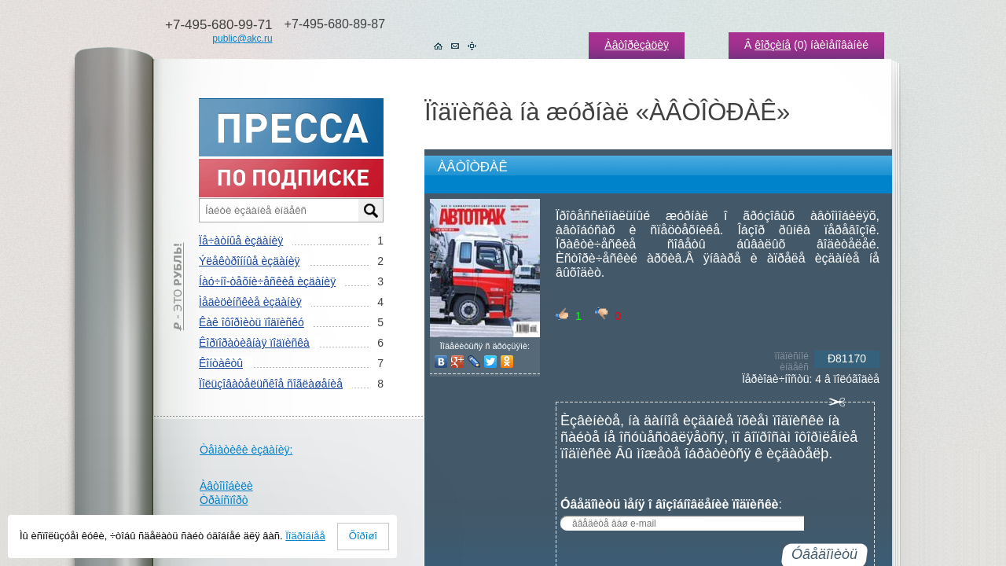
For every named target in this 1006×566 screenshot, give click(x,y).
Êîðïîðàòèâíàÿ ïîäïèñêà (254, 342)
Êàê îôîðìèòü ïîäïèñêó (251, 322)
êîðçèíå (772, 45)
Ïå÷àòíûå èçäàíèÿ (241, 240)
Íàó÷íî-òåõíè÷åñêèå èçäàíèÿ (267, 281)
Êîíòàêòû (221, 363)
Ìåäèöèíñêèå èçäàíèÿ (250, 302)
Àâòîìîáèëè (226, 486)
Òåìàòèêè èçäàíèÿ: (246, 449)
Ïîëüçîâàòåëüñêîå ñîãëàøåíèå (271, 383)
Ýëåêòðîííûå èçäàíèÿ (249, 261)
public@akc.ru (242, 38)
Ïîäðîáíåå (305, 536)
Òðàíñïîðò (224, 500)
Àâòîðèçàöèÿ (636, 45)
